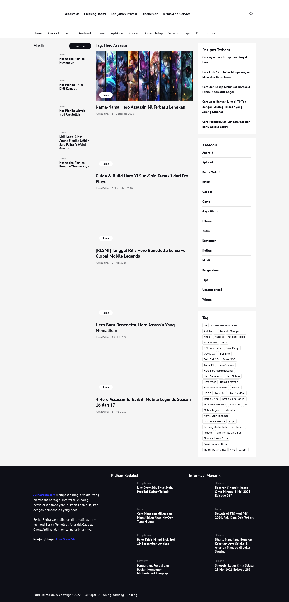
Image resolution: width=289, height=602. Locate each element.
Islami (206, 231)
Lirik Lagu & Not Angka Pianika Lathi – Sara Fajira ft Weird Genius (74, 143)
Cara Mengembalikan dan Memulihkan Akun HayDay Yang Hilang (155, 517)
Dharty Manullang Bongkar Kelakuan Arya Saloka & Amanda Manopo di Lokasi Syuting (233, 545)
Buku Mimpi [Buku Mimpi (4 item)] (232, 348)
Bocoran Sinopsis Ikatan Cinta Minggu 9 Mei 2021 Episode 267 (232, 491)
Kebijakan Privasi (124, 14)
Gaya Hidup (154, 33)
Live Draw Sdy (65, 539)
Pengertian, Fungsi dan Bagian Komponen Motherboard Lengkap (153, 569)
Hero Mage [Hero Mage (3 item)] (210, 382)
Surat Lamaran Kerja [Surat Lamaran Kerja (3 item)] (215, 444)
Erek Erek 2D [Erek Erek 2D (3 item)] (211, 359)
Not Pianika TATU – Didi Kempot (72, 87)
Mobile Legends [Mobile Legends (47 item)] (212, 410)
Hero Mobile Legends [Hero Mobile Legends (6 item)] (216, 387)
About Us (72, 14)
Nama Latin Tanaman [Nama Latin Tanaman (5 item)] (216, 415)
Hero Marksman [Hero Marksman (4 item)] (229, 382)
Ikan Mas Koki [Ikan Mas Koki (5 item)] (237, 393)
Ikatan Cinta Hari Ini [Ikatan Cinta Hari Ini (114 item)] (233, 398)
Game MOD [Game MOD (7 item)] (229, 359)
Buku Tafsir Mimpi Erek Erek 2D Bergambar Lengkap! (156, 541)
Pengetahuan (206, 33)
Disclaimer (150, 14)
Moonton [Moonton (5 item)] (231, 410)
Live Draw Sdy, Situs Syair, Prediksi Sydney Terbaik (155, 490)
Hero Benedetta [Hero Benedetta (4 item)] (213, 376)
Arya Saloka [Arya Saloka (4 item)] (210, 342)
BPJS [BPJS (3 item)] (224, 342)
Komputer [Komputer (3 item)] (235, 404)
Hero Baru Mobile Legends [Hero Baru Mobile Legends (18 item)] (218, 370)
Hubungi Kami (95, 14)
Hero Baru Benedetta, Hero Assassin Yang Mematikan (135, 327)
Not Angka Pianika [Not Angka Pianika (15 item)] (214, 421)
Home (38, 33)
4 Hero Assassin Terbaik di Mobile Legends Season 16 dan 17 (143, 402)
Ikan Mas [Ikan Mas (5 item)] (220, 393)
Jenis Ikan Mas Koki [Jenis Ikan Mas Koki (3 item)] (215, 404)
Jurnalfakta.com (44, 495)
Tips (187, 33)
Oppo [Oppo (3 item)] (232, 421)
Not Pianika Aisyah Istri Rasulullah (72, 113)
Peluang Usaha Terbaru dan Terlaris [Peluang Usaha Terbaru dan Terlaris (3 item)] (224, 427)
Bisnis (100, 33)
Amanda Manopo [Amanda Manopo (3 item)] (229, 331)
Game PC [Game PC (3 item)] (209, 365)
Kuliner (134, 33)
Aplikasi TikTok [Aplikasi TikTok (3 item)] (236, 336)
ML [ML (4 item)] (246, 404)
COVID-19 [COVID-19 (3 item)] (209, 353)
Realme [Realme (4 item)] (208, 432)
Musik (62, 54)
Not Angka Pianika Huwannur (72, 61)
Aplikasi (117, 33)
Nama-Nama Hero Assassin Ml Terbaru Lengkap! (141, 107)
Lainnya (80, 46)
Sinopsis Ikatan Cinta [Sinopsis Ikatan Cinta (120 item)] (216, 438)
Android (85, 33)
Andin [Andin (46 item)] (207, 336)
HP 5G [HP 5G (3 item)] (207, 393)
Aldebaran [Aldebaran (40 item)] (210, 331)
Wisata (173, 33)
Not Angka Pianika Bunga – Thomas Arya (74, 164)
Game (69, 33)
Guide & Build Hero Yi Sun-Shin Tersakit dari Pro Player (142, 178)
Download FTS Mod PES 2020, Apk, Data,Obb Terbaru (234, 515)
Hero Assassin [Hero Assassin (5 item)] (226, 365)
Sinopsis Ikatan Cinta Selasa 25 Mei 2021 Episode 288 (234, 567)
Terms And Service (176, 14)
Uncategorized (212, 290)
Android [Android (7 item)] (219, 336)
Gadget (53, 33)
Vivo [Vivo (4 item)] (232, 449)
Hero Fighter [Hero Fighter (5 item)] (233, 376)
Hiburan (207, 221)
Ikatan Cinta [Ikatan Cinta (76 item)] (211, 398)
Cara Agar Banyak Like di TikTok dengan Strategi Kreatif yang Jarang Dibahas (224, 107)
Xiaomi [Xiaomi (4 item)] (243, 449)
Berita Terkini (211, 172)
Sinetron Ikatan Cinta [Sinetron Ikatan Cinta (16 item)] (229, 432)
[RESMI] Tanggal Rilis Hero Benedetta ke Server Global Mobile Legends (141, 253)
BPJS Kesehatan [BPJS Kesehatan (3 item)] (213, 348)
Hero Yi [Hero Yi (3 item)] (236, 387)
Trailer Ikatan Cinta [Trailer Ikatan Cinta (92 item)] (215, 449)
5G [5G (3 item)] (205, 325)
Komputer (209, 241)
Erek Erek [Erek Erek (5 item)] (224, 353)
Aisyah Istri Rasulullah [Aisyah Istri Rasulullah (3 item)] (224, 325)
